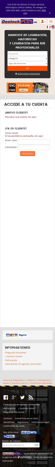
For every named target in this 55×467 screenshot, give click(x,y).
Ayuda (6, 383)
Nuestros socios (19, 383)
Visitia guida (11, 360)
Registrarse (23, 422)
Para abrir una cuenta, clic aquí (20, 117)
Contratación (43, 380)
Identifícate (9, 422)
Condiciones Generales (40, 383)
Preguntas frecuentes (15, 352)
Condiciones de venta (13, 426)
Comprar (30, 380)
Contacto (7, 418)
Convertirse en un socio (26, 418)
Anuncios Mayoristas (14, 380)
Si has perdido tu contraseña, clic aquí (24, 136)
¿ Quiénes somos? (14, 356)
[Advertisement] (27, 241)
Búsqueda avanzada (27, 73)
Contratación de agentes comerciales (23, 364)
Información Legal (40, 422)
